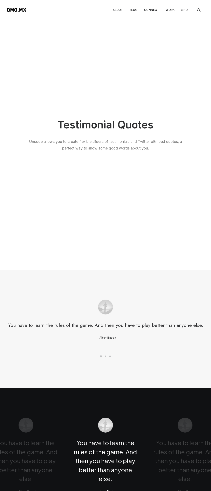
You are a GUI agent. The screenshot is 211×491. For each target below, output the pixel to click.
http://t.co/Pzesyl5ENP (127, 400)
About (118, 10)
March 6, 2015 (127, 425)
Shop (185, 10)
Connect (151, 10)
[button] (200, 10)
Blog (133, 10)
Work (170, 10)
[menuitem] (118, 10)
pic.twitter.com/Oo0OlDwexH (103, 409)
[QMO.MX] (16, 9)
